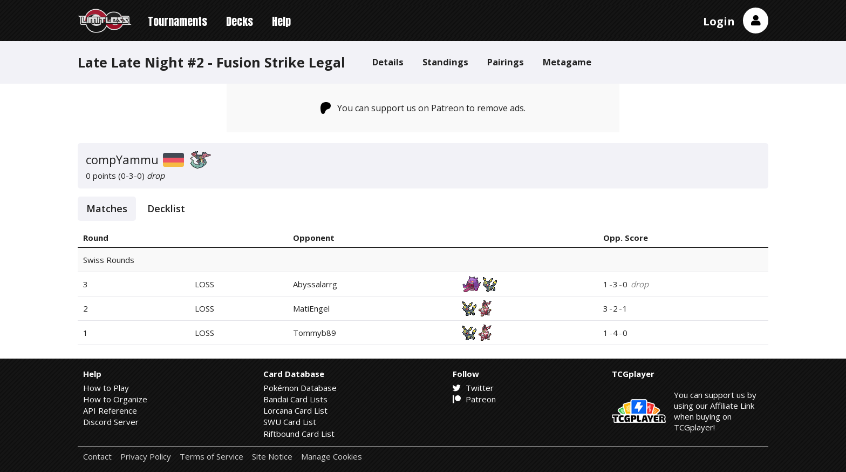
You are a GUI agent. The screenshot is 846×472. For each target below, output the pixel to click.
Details (388, 62)
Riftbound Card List (299, 433)
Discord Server (111, 421)
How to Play (106, 387)
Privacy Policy (145, 456)
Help (281, 21)
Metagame (567, 62)
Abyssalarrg (315, 284)
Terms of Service (211, 456)
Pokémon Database (300, 387)
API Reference (110, 410)
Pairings (505, 62)
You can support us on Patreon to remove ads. (423, 108)
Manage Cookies (331, 456)
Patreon (474, 399)
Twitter (473, 387)
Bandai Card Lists (295, 399)
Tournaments (177, 21)
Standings (445, 62)
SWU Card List (289, 421)
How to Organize (115, 399)
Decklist (166, 208)
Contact (97, 456)
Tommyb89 (314, 332)
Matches (106, 208)
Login (719, 21)
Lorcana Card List (295, 410)
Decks (239, 21)
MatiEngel (311, 308)
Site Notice (272, 456)
